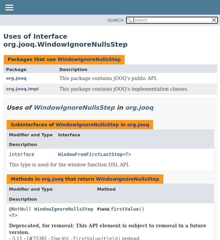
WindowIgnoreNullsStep (89, 59)
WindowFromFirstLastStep (90, 154)
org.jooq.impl (22, 88)
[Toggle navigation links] (9, 8)
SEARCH (115, 20)
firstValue (125, 209)
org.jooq (16, 78)
